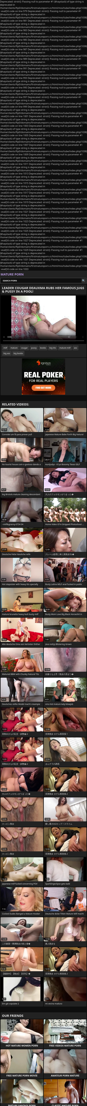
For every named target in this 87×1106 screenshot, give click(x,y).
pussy (34, 347)
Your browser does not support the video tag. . (43, 320)
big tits (52, 347)
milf (5, 347)
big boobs (18, 353)
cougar (24, 347)
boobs (43, 347)
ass (75, 347)
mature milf (65, 347)
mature (14, 347)
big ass (6, 353)
